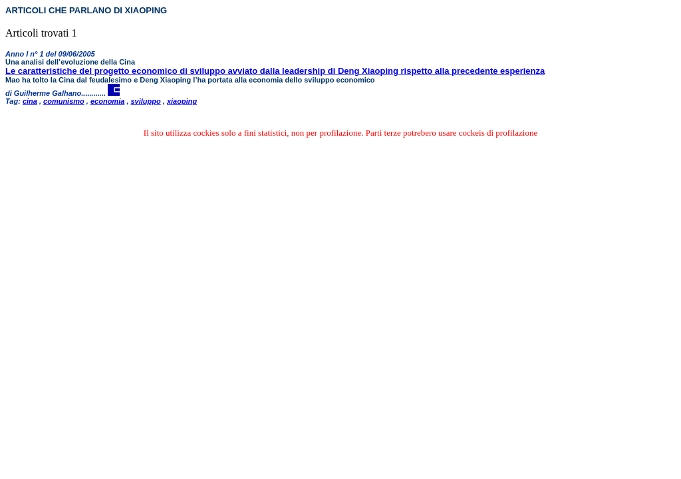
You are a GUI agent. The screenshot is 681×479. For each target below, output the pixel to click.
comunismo (63, 101)
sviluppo (146, 101)
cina (30, 101)
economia (107, 101)
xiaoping (182, 101)
